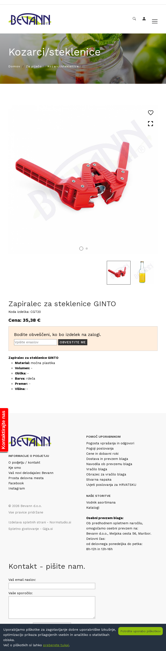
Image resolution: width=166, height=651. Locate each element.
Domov (14, 66)
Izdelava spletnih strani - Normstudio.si (39, 522)
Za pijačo (34, 66)
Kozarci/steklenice (63, 66)
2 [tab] (87, 248)
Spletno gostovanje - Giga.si (30, 529)
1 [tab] (81, 248)
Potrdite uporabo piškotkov (140, 631)
